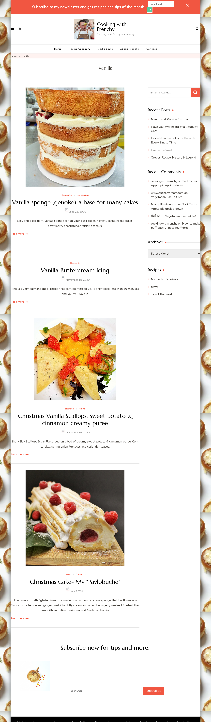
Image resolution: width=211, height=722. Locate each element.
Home (57, 43)
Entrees (69, 403)
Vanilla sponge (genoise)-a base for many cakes (75, 196)
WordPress (187, 716)
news (154, 281)
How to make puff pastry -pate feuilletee (175, 220)
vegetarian (82, 189)
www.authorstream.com (167, 187)
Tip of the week (162, 288)
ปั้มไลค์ (155, 210)
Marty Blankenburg (164, 199)
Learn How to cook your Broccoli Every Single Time (173, 135)
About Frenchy (129, 43)
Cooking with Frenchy (111, 20)
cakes (67, 569)
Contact (151, 43)
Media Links (105, 43)
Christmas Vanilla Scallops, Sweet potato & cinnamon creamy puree (75, 413)
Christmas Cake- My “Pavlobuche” (75, 576)
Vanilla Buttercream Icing (75, 264)
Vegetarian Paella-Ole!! (166, 191)
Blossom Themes (155, 716)
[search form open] (197, 23)
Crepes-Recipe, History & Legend (173, 152)
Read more (17, 228)
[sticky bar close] (187, 5)
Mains (82, 403)
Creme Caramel (161, 144)
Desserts (66, 189)
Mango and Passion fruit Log (170, 114)
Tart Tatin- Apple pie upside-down (174, 178)
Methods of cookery (164, 274)
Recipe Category (79, 43)
